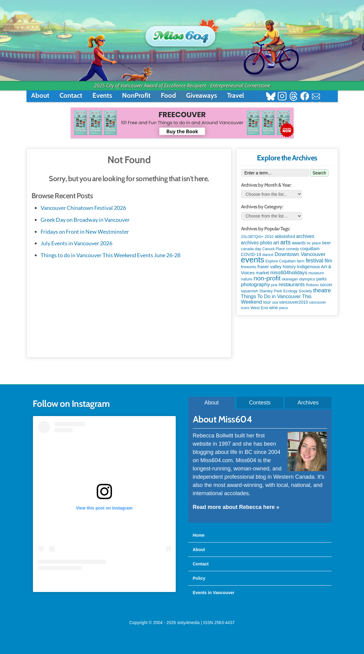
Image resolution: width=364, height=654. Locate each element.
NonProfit (136, 95)
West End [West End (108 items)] (259, 307)
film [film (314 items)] (328, 261)
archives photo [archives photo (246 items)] (256, 242)
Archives (308, 403)
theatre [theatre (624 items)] (322, 290)
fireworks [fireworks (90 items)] (248, 267)
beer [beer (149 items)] (326, 242)
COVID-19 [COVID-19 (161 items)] (251, 254)
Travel (235, 95)
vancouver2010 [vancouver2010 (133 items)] (293, 302)
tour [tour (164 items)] (267, 302)
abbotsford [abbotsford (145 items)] (285, 236)
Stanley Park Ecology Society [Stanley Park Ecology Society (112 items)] (285, 291)
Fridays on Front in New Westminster (85, 231)
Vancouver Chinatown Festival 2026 (83, 207)
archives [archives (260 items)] (305, 236)
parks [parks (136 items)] (321, 278)
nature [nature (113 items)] (247, 279)
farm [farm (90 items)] (301, 261)
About (40, 95)
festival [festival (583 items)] (314, 260)
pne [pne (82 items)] (274, 285)
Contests (260, 403)
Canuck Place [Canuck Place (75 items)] (273, 249)
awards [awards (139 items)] (299, 242)
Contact (70, 95)
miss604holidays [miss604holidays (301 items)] (288, 272)
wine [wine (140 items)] (273, 307)
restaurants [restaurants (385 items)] (292, 284)
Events (102, 95)
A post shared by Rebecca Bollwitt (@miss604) (104, 582)
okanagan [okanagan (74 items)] (290, 279)
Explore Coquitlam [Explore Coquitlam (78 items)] (280, 261)
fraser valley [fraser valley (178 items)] (270, 266)
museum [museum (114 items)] (316, 273)
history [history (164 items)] (289, 266)
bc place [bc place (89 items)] (314, 243)
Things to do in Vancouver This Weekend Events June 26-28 (110, 255)
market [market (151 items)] (262, 272)
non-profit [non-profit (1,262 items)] (267, 278)
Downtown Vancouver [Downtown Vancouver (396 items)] (300, 254)
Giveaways (201, 95)
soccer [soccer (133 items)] (326, 284)
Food (168, 95)
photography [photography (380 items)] (255, 284)
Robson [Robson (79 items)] (312, 285)
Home (199, 535)
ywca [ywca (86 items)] (283, 308)
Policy (199, 578)
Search (319, 172)
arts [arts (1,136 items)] (285, 242)
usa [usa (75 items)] (275, 302)
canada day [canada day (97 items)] (251, 249)
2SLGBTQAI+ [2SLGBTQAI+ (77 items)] (252, 237)
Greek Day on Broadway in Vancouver (85, 219)
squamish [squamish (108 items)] (249, 291)
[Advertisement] (129, 307)
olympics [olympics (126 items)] (307, 279)
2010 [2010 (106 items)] (269, 236)
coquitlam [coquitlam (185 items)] (310, 248)
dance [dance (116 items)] (267, 254)
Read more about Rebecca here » (236, 507)
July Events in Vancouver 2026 (76, 243)
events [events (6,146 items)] (253, 259)
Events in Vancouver (214, 592)
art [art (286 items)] (276, 242)
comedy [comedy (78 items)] (292, 249)
